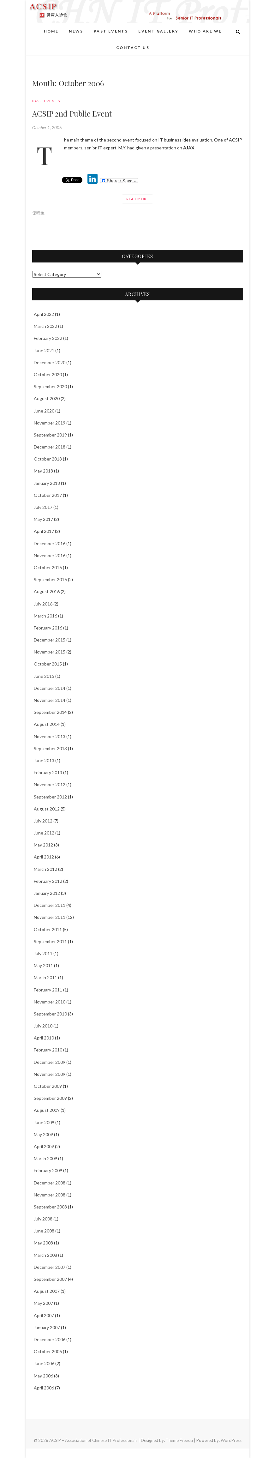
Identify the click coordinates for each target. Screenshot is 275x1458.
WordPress (231, 1440)
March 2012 (45, 869)
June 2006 (44, 1363)
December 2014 (49, 688)
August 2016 (47, 591)
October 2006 (48, 1351)
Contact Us (132, 47)
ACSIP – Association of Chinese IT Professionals (93, 1440)
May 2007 (43, 1303)
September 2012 (50, 796)
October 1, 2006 (47, 127)
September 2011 (50, 941)
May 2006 (43, 1375)
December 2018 (49, 446)
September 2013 (50, 748)
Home (51, 31)
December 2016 (49, 543)
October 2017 (48, 495)
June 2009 (44, 1122)
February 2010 (48, 1049)
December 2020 (49, 362)
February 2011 (48, 989)
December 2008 (49, 1182)
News (76, 31)
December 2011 (49, 905)
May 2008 (43, 1242)
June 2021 (44, 350)
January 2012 (47, 893)
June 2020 (44, 410)
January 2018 (47, 483)
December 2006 (49, 1339)
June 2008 (44, 1230)
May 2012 (43, 844)
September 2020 (50, 386)
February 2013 (48, 772)
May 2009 (43, 1134)
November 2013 (49, 736)
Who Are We (205, 31)
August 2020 (47, 398)
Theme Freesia (179, 1440)
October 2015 (48, 663)
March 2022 (45, 326)
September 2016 (50, 579)
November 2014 (49, 700)
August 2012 (47, 808)
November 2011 (49, 917)
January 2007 (47, 1327)
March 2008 (45, 1255)
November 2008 (49, 1194)
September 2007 (50, 1279)
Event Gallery (158, 31)
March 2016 (45, 615)
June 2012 (44, 832)
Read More (137, 199)
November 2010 (49, 1001)
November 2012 (49, 784)
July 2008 (43, 1218)
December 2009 (49, 1062)
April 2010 (44, 1037)
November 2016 (49, 555)
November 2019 (49, 422)
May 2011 (43, 965)
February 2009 (48, 1170)
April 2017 (44, 531)
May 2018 (43, 470)
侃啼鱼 (38, 212)
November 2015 (49, 651)
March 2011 (45, 977)
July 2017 (43, 507)
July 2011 (43, 953)
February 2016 (48, 627)
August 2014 (47, 724)
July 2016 (43, 603)
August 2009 (47, 1110)
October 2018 (48, 458)
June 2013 (44, 760)
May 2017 (43, 519)
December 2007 (49, 1267)
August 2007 (47, 1291)
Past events (111, 31)
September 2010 (50, 1013)
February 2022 (48, 338)
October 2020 (48, 374)
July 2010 (43, 1025)
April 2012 (44, 856)
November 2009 (49, 1074)
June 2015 (44, 676)
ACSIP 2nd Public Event (72, 113)
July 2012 (43, 820)
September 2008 (50, 1206)
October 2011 (48, 929)
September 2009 (50, 1098)
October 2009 (48, 1086)
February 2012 (48, 881)
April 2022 (44, 314)
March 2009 (45, 1158)
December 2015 (49, 639)
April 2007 (44, 1315)
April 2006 (44, 1387)
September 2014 (50, 712)
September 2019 (50, 434)
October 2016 (48, 567)
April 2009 (44, 1146)
